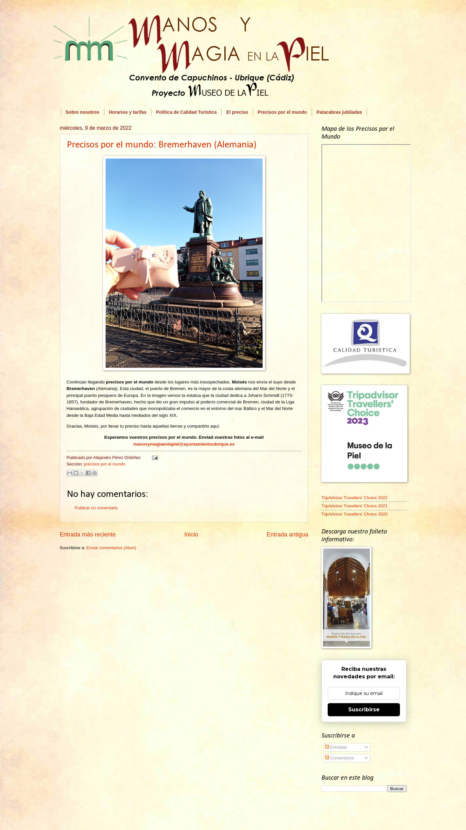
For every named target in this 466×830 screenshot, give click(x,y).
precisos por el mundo (104, 464)
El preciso (237, 112)
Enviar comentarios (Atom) (111, 547)
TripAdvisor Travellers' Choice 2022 (354, 497)
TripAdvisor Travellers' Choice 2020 (354, 514)
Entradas (336, 747)
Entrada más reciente (88, 534)
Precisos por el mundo (282, 112)
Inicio (191, 534)
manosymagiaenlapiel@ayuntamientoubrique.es (184, 444)
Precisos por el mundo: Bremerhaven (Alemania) (161, 145)
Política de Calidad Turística (186, 112)
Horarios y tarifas (128, 112)
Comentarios (339, 757)
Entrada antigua (287, 534)
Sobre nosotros (82, 112)
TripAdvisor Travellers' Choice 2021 (354, 505)
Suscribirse (364, 709)
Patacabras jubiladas (339, 112)
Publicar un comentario (96, 507)
